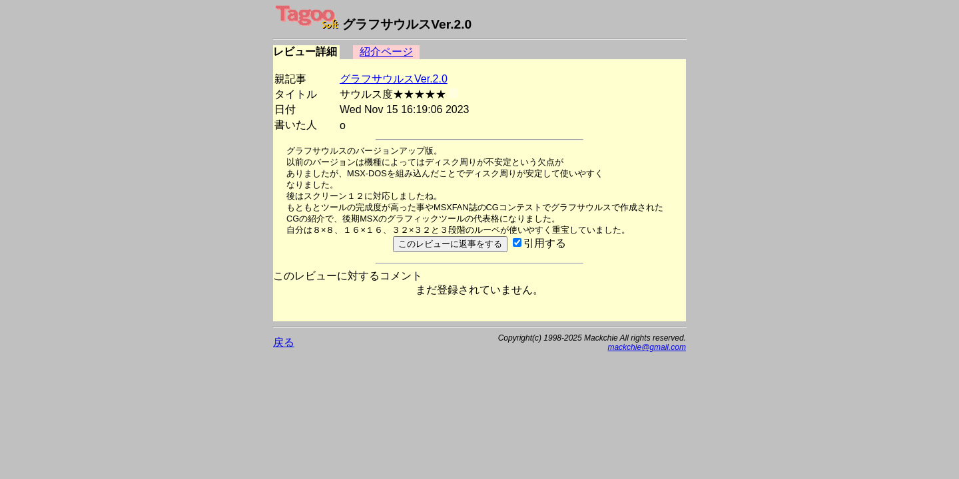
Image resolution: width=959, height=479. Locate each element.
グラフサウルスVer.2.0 (394, 78)
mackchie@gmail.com (646, 347)
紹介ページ (386, 51)
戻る (283, 342)
